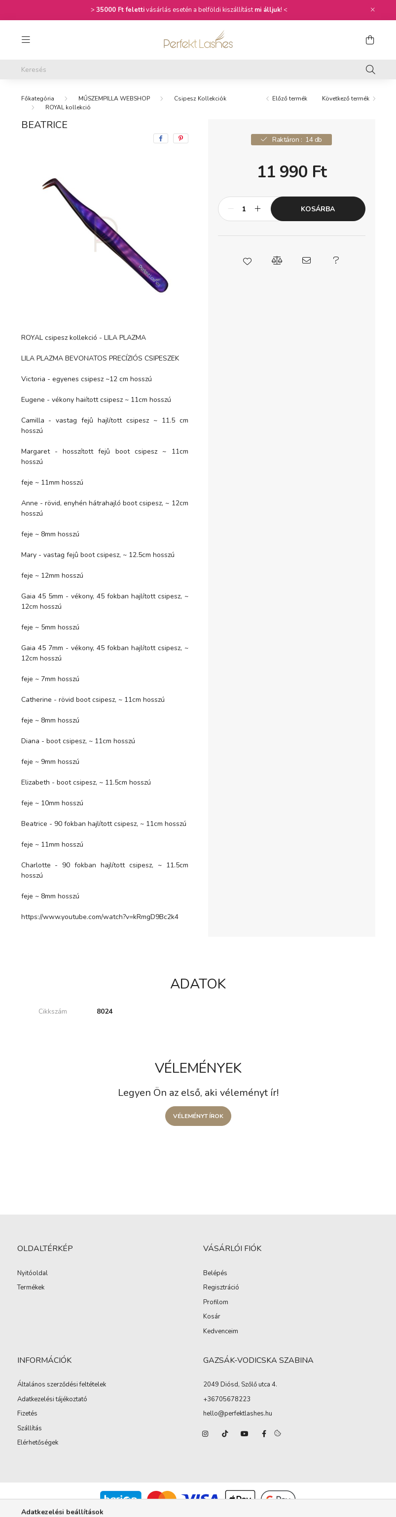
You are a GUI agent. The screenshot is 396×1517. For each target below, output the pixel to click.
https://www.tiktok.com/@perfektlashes (225, 1434)
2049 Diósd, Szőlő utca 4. (240, 1384)
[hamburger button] (26, 40)
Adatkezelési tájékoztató (52, 1400)
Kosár (211, 1317)
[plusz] (258, 208)
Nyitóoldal (32, 1274)
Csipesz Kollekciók (200, 98)
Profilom (215, 1303)
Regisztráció (221, 1288)
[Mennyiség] (244, 209)
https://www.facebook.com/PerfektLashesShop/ (264, 1434)
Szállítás (29, 1429)
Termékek (30, 1288)
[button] (247, 260)
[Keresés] (198, 69)
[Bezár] (372, 9)
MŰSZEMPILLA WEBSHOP (114, 98)
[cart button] (370, 40)
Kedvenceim (220, 1332)
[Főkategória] (37, 98)
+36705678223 (227, 1399)
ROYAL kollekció (68, 107)
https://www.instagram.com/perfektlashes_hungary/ (205, 1434)
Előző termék (289, 98)
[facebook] (160, 138)
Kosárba (318, 209)
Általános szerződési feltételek (61, 1385)
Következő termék (345, 98)
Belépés (215, 1274)
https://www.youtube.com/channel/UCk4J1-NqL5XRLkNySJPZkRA (244, 1434)
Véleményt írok (198, 1116)
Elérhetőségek (37, 1443)
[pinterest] (180, 138)
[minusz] (230, 208)
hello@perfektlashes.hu (237, 1413)
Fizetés (27, 1414)
